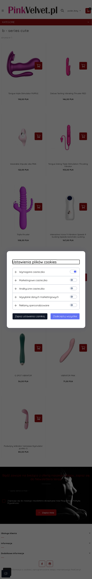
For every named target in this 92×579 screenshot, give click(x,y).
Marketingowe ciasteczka (32, 280)
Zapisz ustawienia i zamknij (29, 316)
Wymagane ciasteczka (31, 271)
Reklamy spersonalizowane (33, 305)
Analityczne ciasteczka (31, 288)
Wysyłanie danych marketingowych (38, 296)
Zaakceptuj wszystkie (66, 316)
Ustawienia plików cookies (34, 262)
